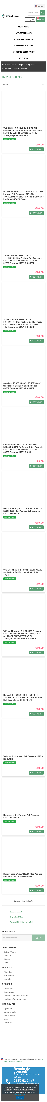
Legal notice (8, 989)
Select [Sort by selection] (5, 85)
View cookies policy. (20, 1094)
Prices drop (8, 972)
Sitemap (7, 959)
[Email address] (17, 937)
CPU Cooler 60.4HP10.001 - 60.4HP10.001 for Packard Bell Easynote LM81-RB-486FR (23, 572)
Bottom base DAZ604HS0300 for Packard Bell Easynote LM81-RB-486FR (22, 875)
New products (9, 976)
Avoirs (6, 1019)
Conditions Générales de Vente (15, 999)
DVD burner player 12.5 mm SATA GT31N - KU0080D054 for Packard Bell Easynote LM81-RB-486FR (23, 511)
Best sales (7, 979)
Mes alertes (8, 1023)
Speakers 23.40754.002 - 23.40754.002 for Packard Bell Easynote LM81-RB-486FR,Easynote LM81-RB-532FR (22, 386)
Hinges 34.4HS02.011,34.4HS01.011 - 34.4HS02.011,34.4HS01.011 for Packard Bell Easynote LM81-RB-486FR (22, 697)
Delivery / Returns (10, 952)
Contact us (8, 956)
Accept (20, 1098)
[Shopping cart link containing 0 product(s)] (40, 19)
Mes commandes (10, 1012)
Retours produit (9, 1016)
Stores (6, 963)
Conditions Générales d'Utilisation (16, 996)
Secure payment (9, 992)
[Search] (36, 12)
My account (8, 1009)
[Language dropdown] (39, 6)
